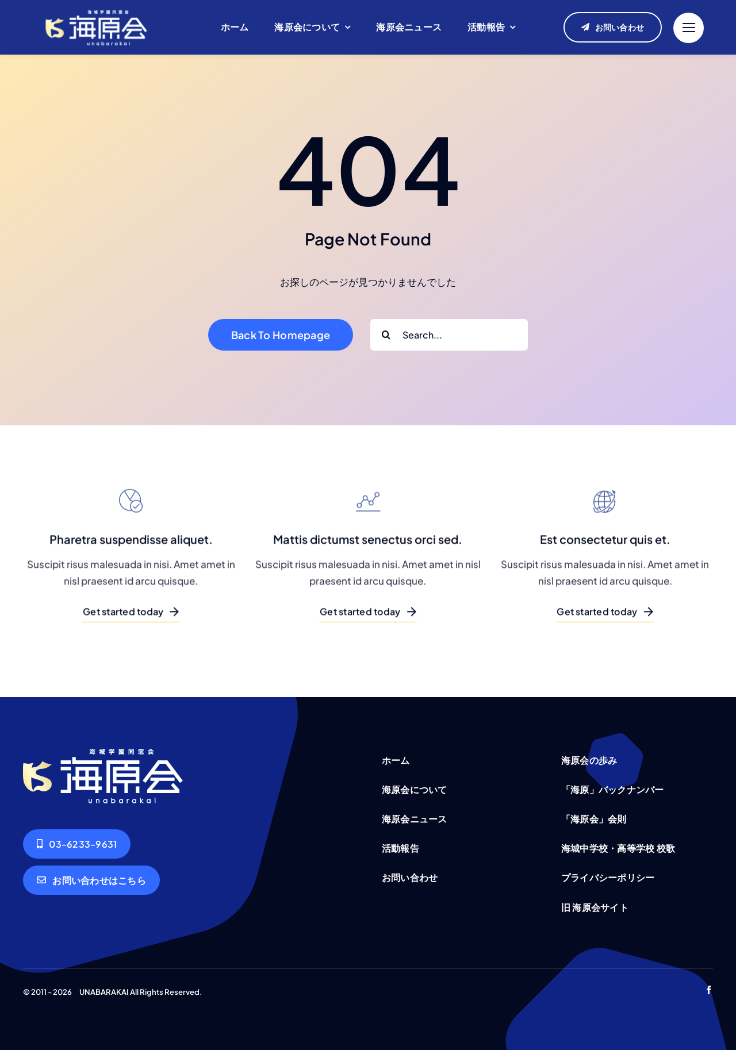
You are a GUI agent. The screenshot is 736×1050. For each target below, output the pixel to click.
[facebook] (708, 990)
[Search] (386, 335)
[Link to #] (688, 28)
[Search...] (449, 335)
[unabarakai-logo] (96, 9)
